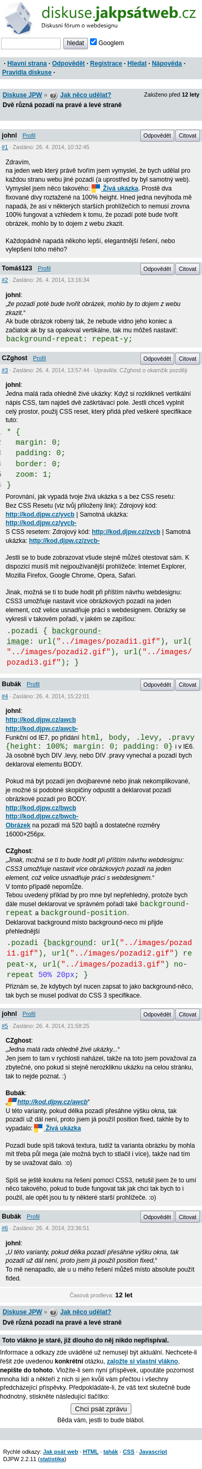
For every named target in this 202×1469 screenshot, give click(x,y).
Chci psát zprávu (101, 1409)
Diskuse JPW (22, 95)
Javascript (153, 1452)
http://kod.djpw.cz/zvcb (126, 532)
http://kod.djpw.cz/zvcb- (64, 540)
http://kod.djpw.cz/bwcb (41, 808)
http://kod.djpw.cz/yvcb (40, 514)
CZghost (15, 358)
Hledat (137, 63)
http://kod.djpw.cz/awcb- (42, 728)
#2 (5, 280)
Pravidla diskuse (27, 72)
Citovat (188, 135)
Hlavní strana (27, 63)
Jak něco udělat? (85, 95)
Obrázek (18, 825)
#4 (5, 696)
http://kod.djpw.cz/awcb (41, 719)
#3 (5, 370)
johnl (9, 135)
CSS (128, 1452)
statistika (52, 1459)
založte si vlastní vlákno (142, 1361)
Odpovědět (68, 63)
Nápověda (167, 63)
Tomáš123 (17, 268)
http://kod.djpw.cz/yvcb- (41, 523)
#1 (5, 147)
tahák (110, 1452)
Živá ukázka (115, 188)
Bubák (11, 684)
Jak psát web (60, 1452)
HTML (90, 1452)
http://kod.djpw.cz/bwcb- (42, 816)
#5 (5, 1026)
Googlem (107, 43)
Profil (29, 135)
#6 (5, 1228)
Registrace (106, 63)
